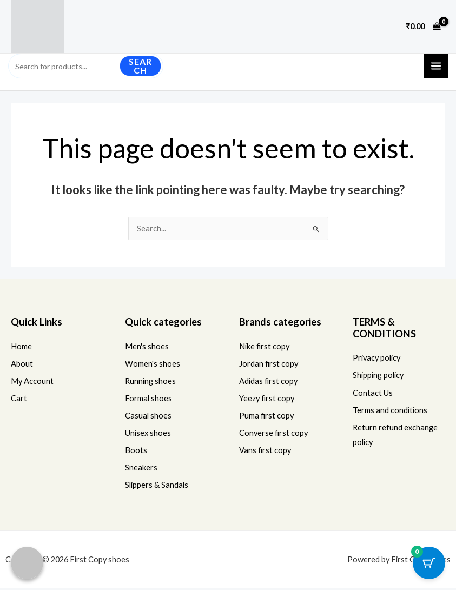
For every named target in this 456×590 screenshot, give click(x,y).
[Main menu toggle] (436, 67)
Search (140, 66)
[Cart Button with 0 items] (429, 563)
